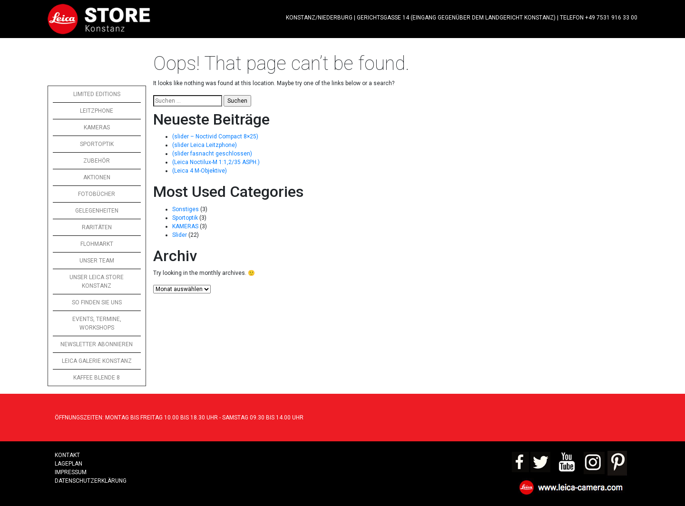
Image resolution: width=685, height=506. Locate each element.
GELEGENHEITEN (96, 210)
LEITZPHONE (96, 110)
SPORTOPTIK (97, 144)
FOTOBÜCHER (96, 194)
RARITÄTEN (97, 227)
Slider (179, 235)
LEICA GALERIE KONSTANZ (97, 361)
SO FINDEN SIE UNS (97, 302)
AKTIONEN (96, 177)
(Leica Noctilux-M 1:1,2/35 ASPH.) (216, 162)
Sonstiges (185, 209)
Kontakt (67, 455)
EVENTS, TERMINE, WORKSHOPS (96, 323)
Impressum (71, 472)
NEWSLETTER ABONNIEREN (96, 344)
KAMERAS (97, 127)
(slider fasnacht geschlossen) (212, 153)
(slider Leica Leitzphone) (204, 145)
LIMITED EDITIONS (96, 94)
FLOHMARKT (96, 244)
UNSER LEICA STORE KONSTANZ (96, 281)
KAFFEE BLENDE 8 (96, 377)
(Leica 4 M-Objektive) (199, 170)
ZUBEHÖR (96, 160)
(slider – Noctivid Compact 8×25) (215, 136)
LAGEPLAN (68, 463)
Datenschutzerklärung (91, 480)
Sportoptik (185, 217)
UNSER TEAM (96, 260)
